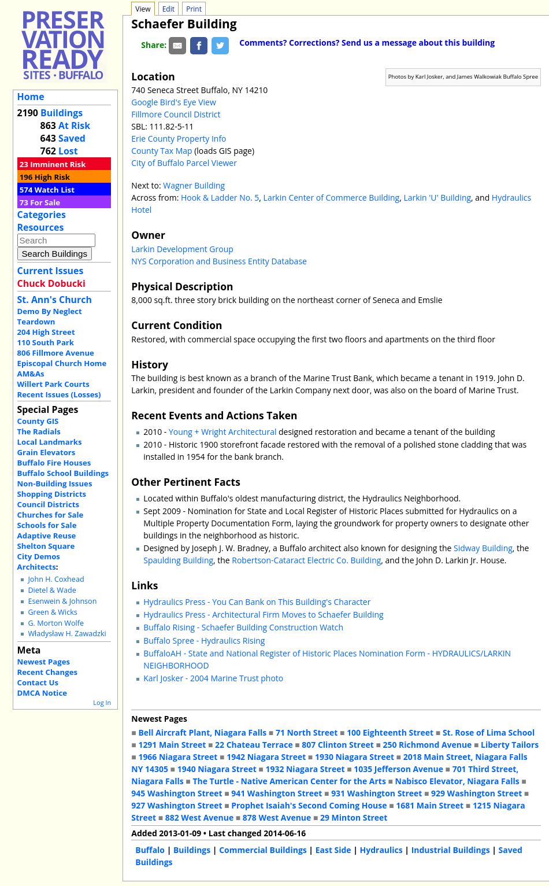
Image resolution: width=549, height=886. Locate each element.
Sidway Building (483, 547)
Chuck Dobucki (51, 283)
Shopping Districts (52, 494)
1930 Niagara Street (354, 756)
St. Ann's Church (54, 299)
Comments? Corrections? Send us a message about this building (367, 42)
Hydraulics (381, 849)
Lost (68, 151)
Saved (72, 138)
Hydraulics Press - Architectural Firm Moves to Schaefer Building (263, 614)
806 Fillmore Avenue (55, 353)
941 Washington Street (276, 793)
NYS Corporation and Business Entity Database (219, 261)
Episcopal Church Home (62, 363)
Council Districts (48, 504)
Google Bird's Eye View (173, 102)
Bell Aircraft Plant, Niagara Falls (202, 732)
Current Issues (50, 270)
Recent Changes (47, 672)
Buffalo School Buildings (63, 473)
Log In (102, 702)
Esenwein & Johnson (62, 601)
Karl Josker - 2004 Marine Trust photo (213, 678)
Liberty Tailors (510, 744)
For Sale (45, 202)
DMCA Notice (42, 693)
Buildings (61, 112)
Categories (41, 214)
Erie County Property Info (178, 138)
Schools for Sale (47, 525)
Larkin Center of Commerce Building (332, 197)
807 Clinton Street (337, 744)
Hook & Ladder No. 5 (220, 197)
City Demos (38, 556)
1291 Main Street (172, 744)
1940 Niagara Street (217, 768)
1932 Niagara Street (304, 768)
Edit (168, 9)
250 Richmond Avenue (427, 744)
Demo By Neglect (49, 311)
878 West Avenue (277, 817)
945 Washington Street (176, 793)
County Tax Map (161, 150)
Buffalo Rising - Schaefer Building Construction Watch (243, 627)
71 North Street (307, 732)
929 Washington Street (476, 793)
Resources (40, 227)
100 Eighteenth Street (390, 732)
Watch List (55, 189)
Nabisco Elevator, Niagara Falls (457, 781)
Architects (36, 567)
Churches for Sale (50, 515)
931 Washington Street (376, 793)
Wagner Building (194, 185)
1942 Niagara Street (266, 756)
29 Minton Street (353, 817)
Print (194, 9)
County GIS (38, 421)
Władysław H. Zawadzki (67, 633)
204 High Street (46, 332)
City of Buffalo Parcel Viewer (184, 162)
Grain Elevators (46, 452)
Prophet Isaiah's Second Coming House (309, 805)
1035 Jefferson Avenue (398, 768)
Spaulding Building (178, 560)
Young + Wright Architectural (222, 431)
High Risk (52, 177)
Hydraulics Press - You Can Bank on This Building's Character (256, 601)
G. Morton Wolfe (56, 623)
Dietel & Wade (52, 590)
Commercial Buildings (263, 849)
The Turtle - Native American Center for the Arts (288, 781)
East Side (333, 849)
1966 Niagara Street (177, 756)
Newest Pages (43, 661)
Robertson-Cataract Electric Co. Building (306, 560)
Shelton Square (46, 546)
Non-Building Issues (54, 483)
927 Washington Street (176, 805)
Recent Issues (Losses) (59, 394)
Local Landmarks (49, 442)
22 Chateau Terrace (254, 744)
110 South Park (46, 342)
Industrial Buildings (450, 849)
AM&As (30, 373)
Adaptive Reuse (46, 535)
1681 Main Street (429, 805)
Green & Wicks (52, 612)
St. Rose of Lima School (489, 732)
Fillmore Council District (175, 114)
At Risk (74, 125)
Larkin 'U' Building (437, 197)
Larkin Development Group (182, 248)
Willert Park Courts (53, 384)
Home (30, 96)
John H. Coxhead (56, 579)
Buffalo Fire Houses (54, 462)
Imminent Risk (58, 164)
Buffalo (150, 849)
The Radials (39, 431)
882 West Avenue (199, 817)
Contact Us (37, 682)
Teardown (36, 321)
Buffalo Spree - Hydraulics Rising (204, 640)
